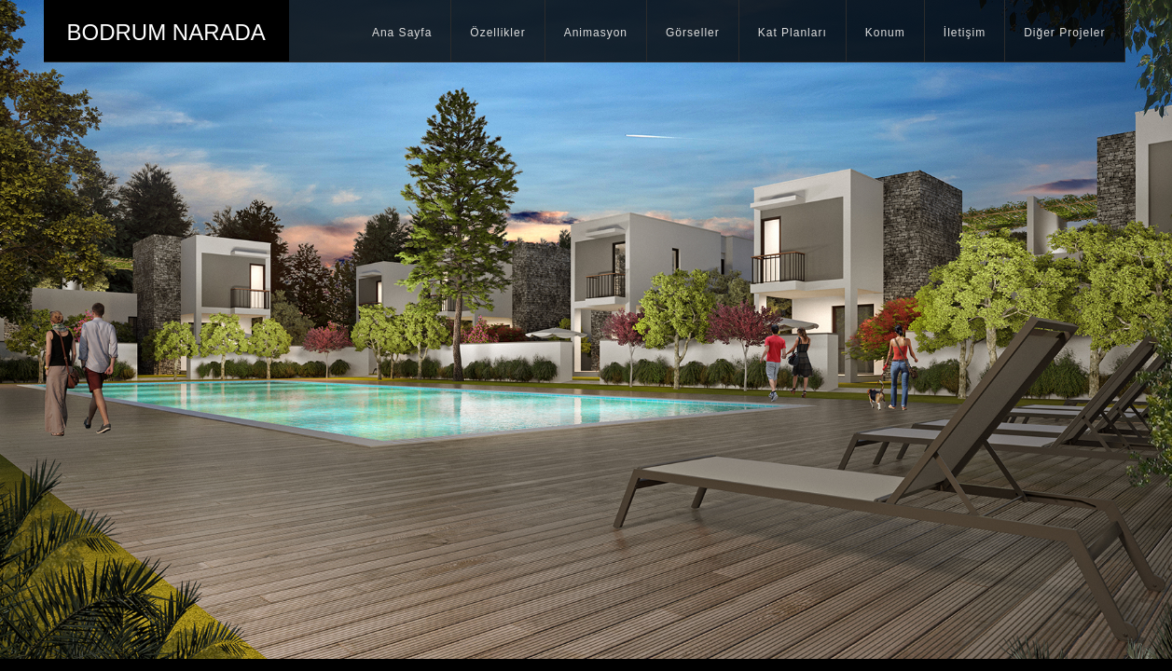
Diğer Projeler (1064, 32)
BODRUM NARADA (166, 32)
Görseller (693, 32)
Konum (885, 32)
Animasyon (595, 32)
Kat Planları (792, 32)
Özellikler (497, 32)
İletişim (965, 32)
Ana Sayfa (402, 32)
